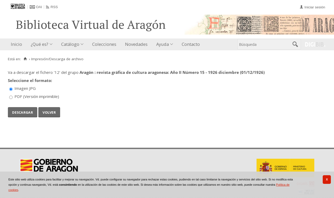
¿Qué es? (39, 44)
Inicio (16, 44)
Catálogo (70, 44)
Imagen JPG (25, 88)
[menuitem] (18, 44)
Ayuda (162, 44)
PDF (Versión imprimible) (36, 96)
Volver (49, 112)
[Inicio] (25, 59)
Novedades (136, 44)
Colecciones (104, 44)
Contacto (191, 44)
